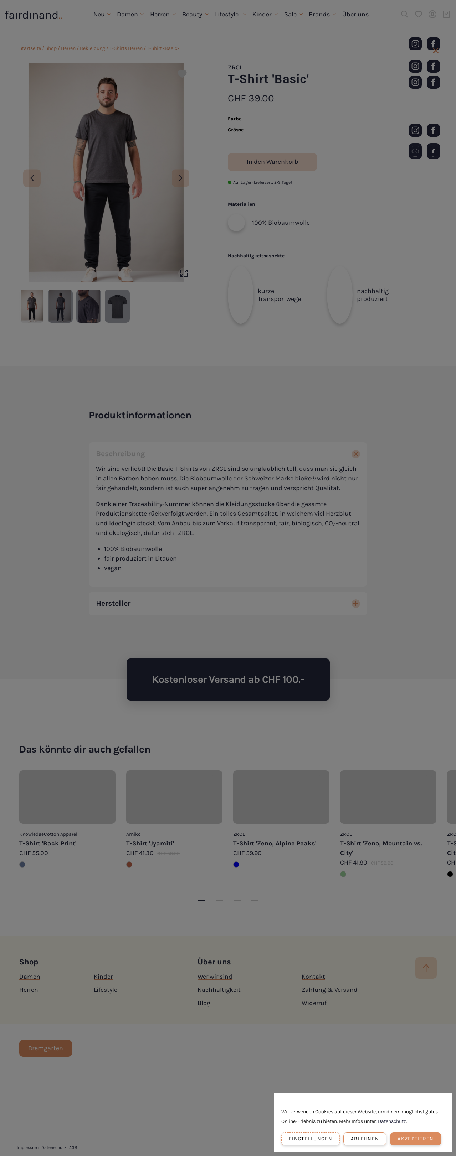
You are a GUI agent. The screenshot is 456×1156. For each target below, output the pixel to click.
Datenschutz (392, 1121)
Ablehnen (365, 1139)
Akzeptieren (416, 1139)
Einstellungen (310, 1139)
